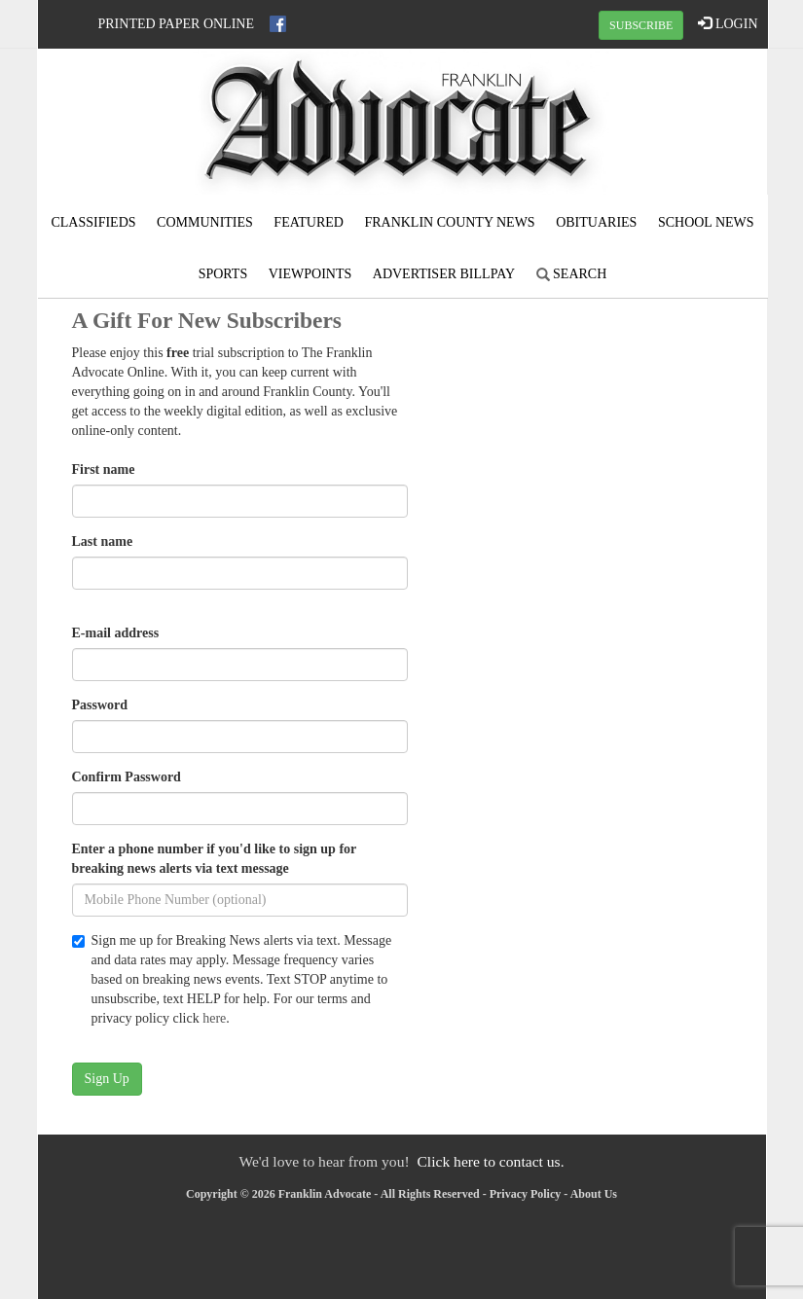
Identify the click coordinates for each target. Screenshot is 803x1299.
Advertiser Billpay (444, 274)
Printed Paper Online (176, 24)
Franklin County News (449, 222)
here (214, 1018)
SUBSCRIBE (641, 25)
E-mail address (116, 633)
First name (103, 469)
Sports (223, 274)
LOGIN (727, 23)
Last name (102, 541)
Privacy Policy (526, 1194)
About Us (593, 1194)
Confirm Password (126, 777)
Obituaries (596, 222)
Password (100, 705)
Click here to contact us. (490, 1161)
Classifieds (93, 222)
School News (706, 222)
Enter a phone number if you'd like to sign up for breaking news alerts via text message (214, 859)
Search (571, 274)
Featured (309, 222)
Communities (205, 222)
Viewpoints (310, 274)
